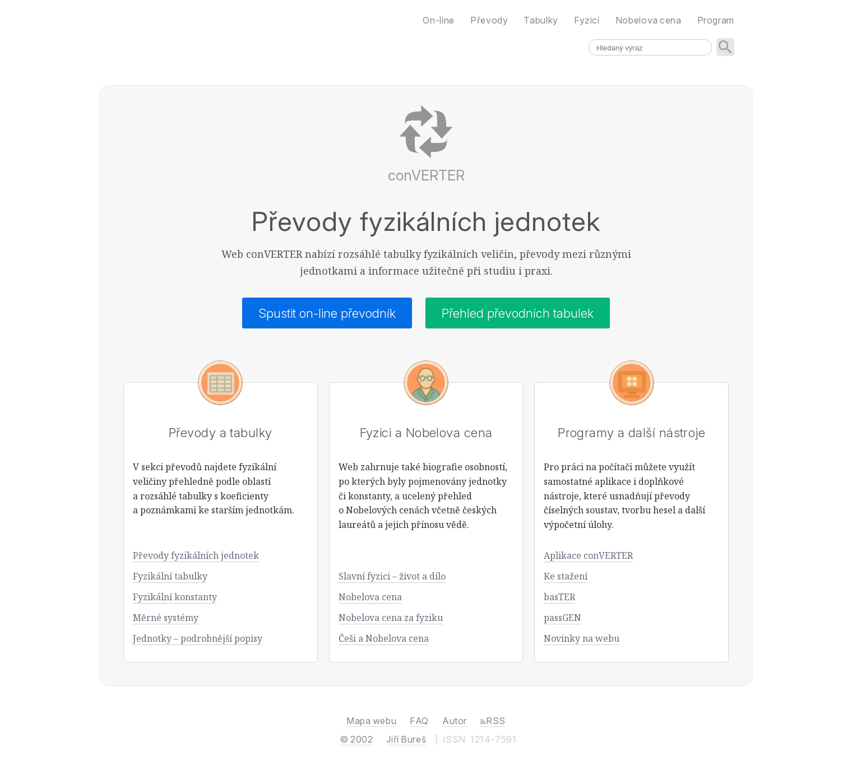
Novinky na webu (581, 638)
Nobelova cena (370, 597)
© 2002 (356, 739)
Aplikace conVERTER (588, 555)
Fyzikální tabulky (170, 576)
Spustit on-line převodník (327, 313)
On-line (438, 20)
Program (715, 20)
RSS (493, 720)
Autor (454, 720)
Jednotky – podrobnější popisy (197, 638)
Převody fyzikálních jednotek (196, 555)
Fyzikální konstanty (175, 597)
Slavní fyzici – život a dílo (392, 576)
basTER (559, 597)
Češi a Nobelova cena (384, 638)
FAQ (419, 720)
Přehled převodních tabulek (518, 313)
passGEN (562, 617)
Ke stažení (565, 576)
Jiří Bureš (406, 739)
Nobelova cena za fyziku (391, 617)
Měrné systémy (165, 617)
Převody (489, 20)
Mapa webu (371, 720)
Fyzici (587, 20)
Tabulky (541, 20)
